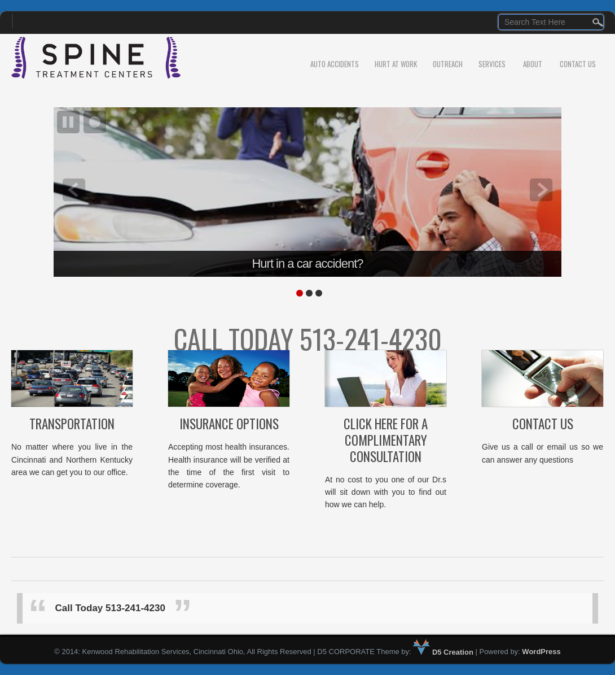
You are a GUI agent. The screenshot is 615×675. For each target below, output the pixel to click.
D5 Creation (443, 652)
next (541, 190)
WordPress (541, 652)
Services (492, 63)
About (532, 63)
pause (68, 122)
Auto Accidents (334, 63)
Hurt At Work (396, 63)
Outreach (448, 63)
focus (95, 122)
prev (74, 190)
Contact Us (578, 63)
